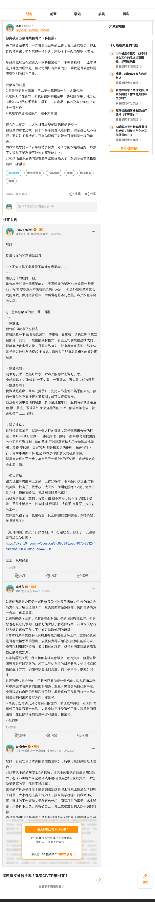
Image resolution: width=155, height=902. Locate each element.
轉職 (11, 181)
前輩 (53, 14)
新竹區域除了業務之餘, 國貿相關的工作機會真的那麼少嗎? (132, 94)
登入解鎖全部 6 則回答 (51, 829)
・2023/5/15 (68, 750)
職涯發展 (85, 173)
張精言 (20, 586)
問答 (29, 14)
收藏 (78, 193)
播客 (126, 14)
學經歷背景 (34, 173)
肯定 (54, 575)
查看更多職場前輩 (50, 886)
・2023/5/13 (54, 233)
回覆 (85, 575)
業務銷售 (14, 173)
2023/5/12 (27, 26)
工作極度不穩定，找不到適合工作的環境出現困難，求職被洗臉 (131, 57)
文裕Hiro (21, 746)
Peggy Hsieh (24, 229)
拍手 (23, 575)
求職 (70, 173)
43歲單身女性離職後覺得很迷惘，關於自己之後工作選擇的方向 (131, 130)
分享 (93, 193)
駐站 (77, 14)
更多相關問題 (129, 148)
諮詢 (101, 14)
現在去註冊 (65, 854)
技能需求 (54, 173)
